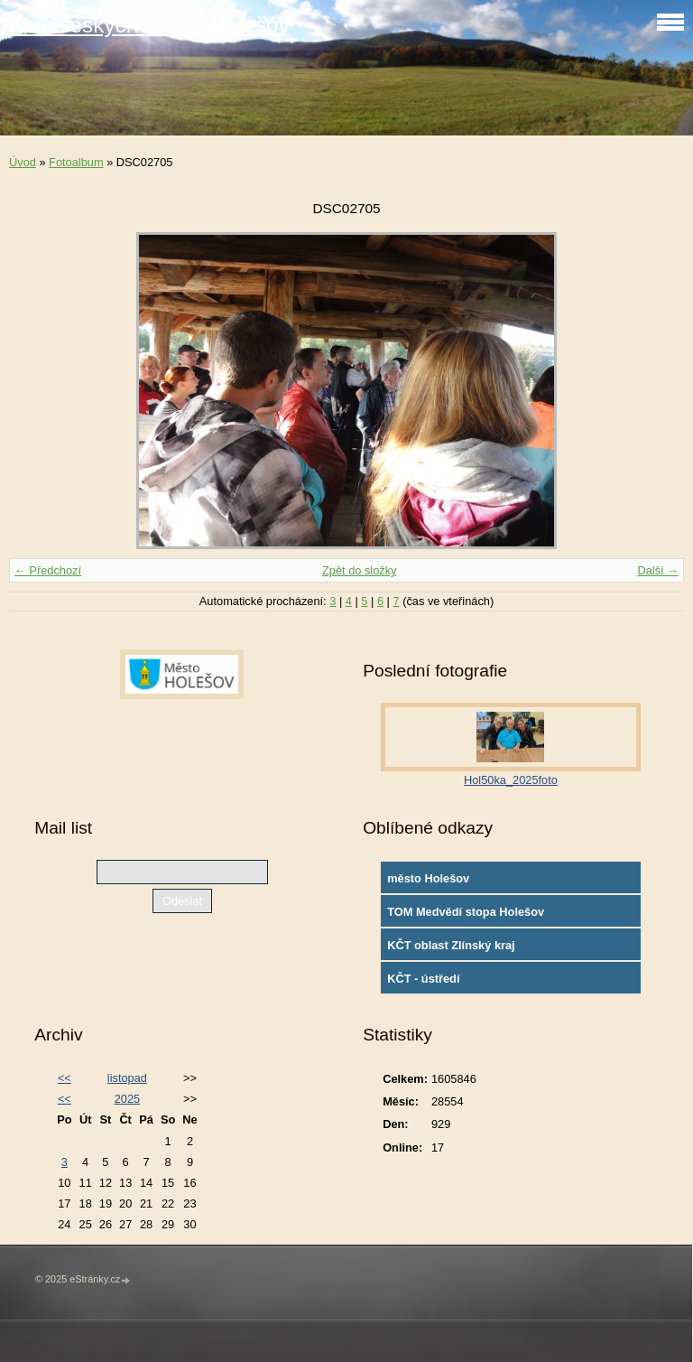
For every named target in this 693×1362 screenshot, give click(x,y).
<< (64, 1078)
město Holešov (428, 878)
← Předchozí (47, 570)
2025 (127, 1098)
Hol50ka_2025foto (511, 780)
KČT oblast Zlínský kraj (451, 945)
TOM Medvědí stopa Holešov (465, 912)
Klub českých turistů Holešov (149, 25)
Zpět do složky (359, 570)
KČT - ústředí (423, 978)
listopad (127, 1078)
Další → (658, 570)
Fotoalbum (76, 162)
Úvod (22, 162)
